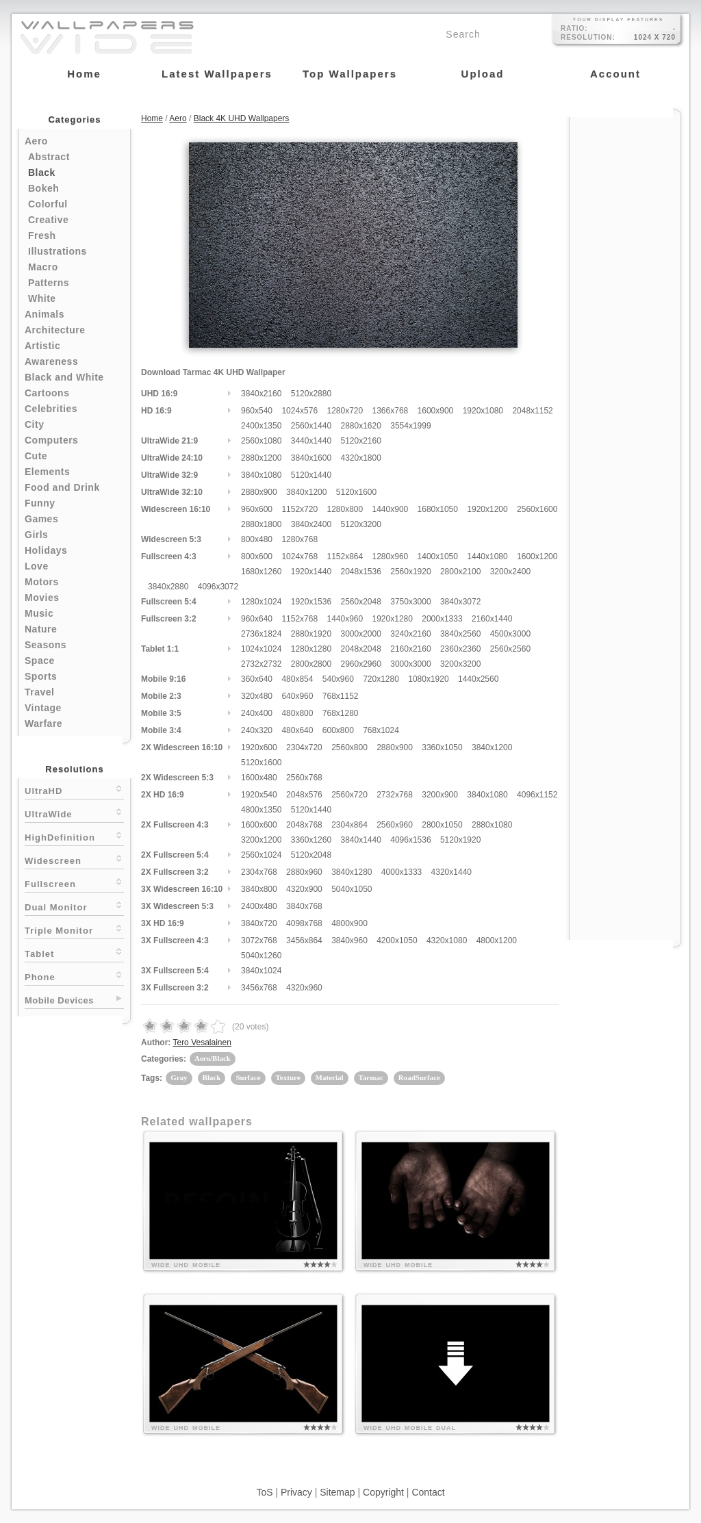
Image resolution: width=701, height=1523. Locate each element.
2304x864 (349, 825)
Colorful (48, 204)
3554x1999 (410, 426)
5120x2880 (311, 393)
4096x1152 (537, 794)
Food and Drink (62, 487)
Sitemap (337, 1492)
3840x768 (304, 906)
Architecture (55, 329)
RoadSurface (419, 1077)
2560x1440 (311, 426)
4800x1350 (261, 810)
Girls (36, 534)
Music (39, 613)
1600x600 (259, 825)
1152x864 (345, 556)
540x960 (338, 679)
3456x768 (259, 988)
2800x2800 (311, 664)
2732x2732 (261, 664)
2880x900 (259, 492)
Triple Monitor (74, 929)
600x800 (338, 730)
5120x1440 (311, 475)
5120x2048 (311, 855)
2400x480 (259, 906)
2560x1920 (410, 571)
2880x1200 (261, 458)
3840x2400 (311, 524)
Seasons (45, 644)
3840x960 (349, 940)
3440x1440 (311, 441)
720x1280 (381, 679)
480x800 (297, 713)
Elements (47, 471)
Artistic (42, 345)
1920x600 (259, 747)
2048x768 (304, 825)
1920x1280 (392, 619)
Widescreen (74, 859)
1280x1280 (311, 649)
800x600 (256, 556)
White (42, 298)
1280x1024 (261, 601)
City (34, 424)
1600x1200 (537, 556)
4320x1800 (360, 458)
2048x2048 (360, 649)
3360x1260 (311, 840)
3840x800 (259, 889)
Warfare (43, 723)
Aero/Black (212, 1058)
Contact (427, 1492)
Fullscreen (74, 882)
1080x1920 (428, 679)
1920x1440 (311, 571)
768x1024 (381, 730)
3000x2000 (360, 634)
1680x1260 (261, 571)
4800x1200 (496, 940)
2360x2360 (460, 649)
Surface (247, 1077)
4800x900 (349, 923)
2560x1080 (261, 441)
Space (40, 660)
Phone (74, 975)
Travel (39, 692)
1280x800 (345, 509)
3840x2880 (168, 586)
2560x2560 (510, 649)
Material (330, 1077)
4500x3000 (510, 634)
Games (41, 518)
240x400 (256, 713)
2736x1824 (261, 634)
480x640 (297, 730)
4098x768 (304, 923)
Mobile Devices (59, 1000)
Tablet (74, 952)
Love (37, 566)
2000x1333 (442, 619)
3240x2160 (410, 634)
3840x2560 (460, 634)
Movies (42, 597)
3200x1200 (261, 840)
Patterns (48, 282)
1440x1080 (487, 556)
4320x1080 (446, 940)
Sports (41, 676)
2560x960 (395, 825)
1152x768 (299, 619)
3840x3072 (460, 601)
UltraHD (74, 789)
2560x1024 (261, 855)
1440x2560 (478, 679)
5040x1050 (351, 889)
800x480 (256, 539)
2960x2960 (360, 664)
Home (152, 118)
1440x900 (390, 509)
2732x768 (395, 794)
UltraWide (74, 812)
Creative (48, 219)
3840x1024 (261, 970)
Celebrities (51, 408)
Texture (288, 1077)
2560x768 (304, 777)
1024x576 (299, 410)
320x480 (256, 696)
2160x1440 (492, 619)
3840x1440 (360, 840)
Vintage (43, 707)
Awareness (51, 361)
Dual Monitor (74, 905)
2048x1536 (360, 571)
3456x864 (304, 940)
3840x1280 (351, 872)
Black (41, 172)
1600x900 (436, 410)
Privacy (296, 1492)
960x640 (256, 619)
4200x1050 (397, 940)
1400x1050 (438, 556)
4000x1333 (401, 872)
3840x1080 (261, 475)
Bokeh (43, 188)
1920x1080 (483, 410)
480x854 (297, 679)
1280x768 (299, 539)
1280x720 (345, 410)
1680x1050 (438, 509)
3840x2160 (261, 393)
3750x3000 (410, 601)
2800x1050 (442, 825)
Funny (40, 503)
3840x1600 (311, 458)
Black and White (64, 377)
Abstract (49, 156)
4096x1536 (410, 840)
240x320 (256, 730)
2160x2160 (410, 649)
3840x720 (259, 923)
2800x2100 (460, 571)
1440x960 (345, 619)
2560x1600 (537, 509)
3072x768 (259, 940)
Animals (44, 314)
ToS (264, 1492)
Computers (51, 440)
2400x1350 (261, 426)
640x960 (297, 696)
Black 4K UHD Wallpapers (242, 118)
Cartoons (47, 392)
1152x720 (299, 509)
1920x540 (259, 794)
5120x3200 (360, 524)
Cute (36, 455)
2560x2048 (360, 601)
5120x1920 (460, 840)
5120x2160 (360, 441)
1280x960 (390, 556)
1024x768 (299, 556)
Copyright (383, 1492)
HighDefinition (74, 836)
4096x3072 (218, 586)
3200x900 (440, 794)
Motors (42, 581)
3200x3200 (460, 664)
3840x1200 (306, 492)
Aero (36, 141)
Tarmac (371, 1077)
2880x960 (304, 872)
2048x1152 (532, 410)
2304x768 (259, 872)
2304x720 (304, 747)
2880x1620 (360, 426)
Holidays (46, 550)
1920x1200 (487, 509)
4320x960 (304, 988)
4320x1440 (451, 872)
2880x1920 (311, 634)
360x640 (256, 679)
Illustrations (57, 251)
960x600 (256, 509)
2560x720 (349, 794)
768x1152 (340, 696)
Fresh (42, 235)
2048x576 (304, 794)
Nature (41, 629)
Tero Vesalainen (202, 1042)
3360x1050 (442, 747)
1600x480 (259, 777)
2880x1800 (261, 524)
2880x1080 (492, 825)
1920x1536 (311, 601)
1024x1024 (261, 649)
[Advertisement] (625, 323)
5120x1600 (356, 492)
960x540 (256, 410)
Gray (178, 1077)
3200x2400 (510, 571)
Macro (43, 266)
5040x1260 (261, 955)
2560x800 (349, 747)
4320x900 (304, 889)
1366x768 (390, 410)
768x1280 (340, 713)
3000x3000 (410, 664)
